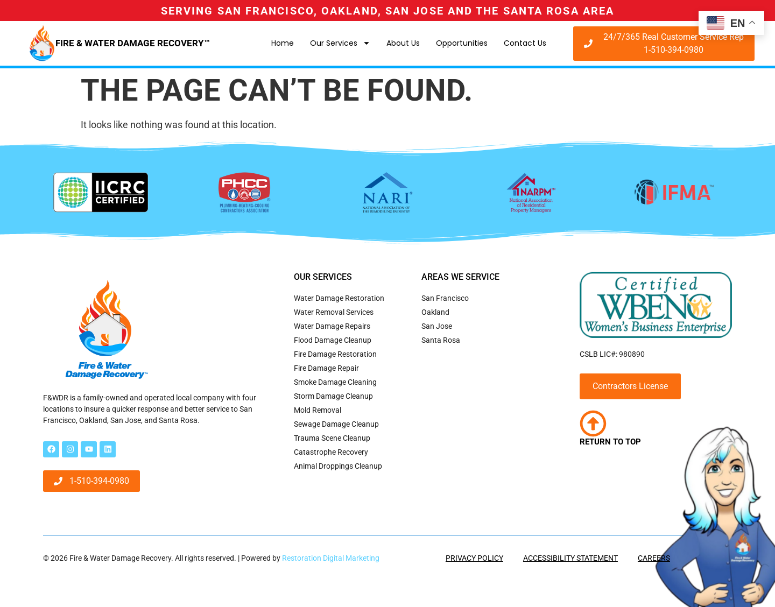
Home (282, 43)
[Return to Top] (593, 423)
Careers (654, 558)
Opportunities (462, 43)
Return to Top (610, 442)
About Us (403, 43)
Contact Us (525, 43)
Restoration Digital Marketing (330, 558)
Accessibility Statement (570, 558)
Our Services (340, 43)
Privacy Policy (474, 558)
